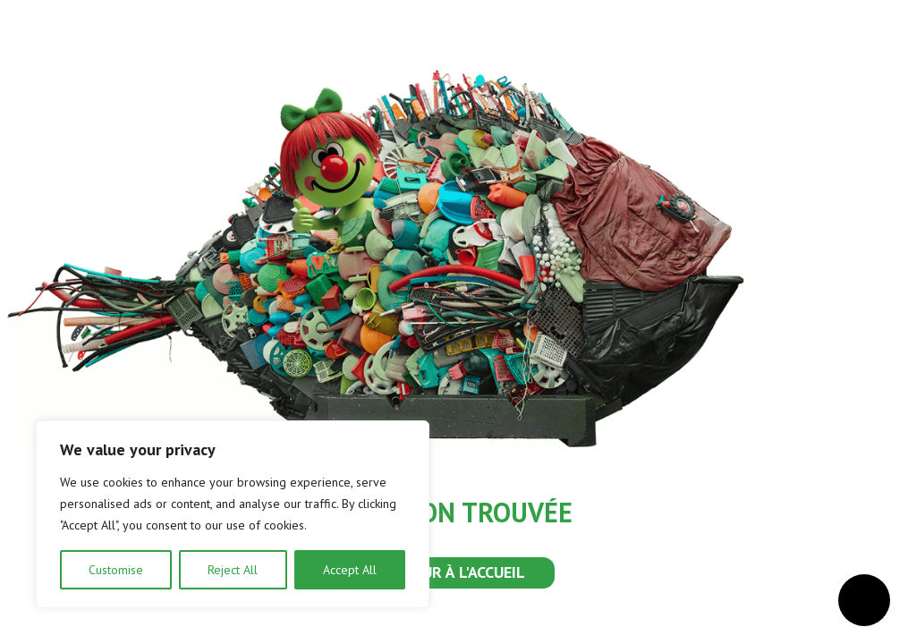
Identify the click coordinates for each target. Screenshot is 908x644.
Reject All (233, 570)
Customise (116, 570)
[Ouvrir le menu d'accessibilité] (864, 600)
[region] (232, 514)
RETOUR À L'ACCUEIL (454, 572)
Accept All (350, 570)
